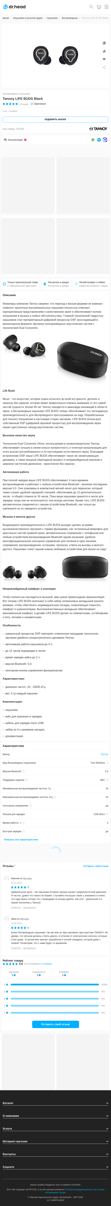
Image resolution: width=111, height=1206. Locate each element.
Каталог (8, 1103)
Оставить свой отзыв (95, 866)
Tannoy (104, 754)
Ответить (16, 907)
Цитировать (29, 907)
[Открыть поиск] (92, 7)
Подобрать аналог (55, 119)
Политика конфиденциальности (79, 1189)
